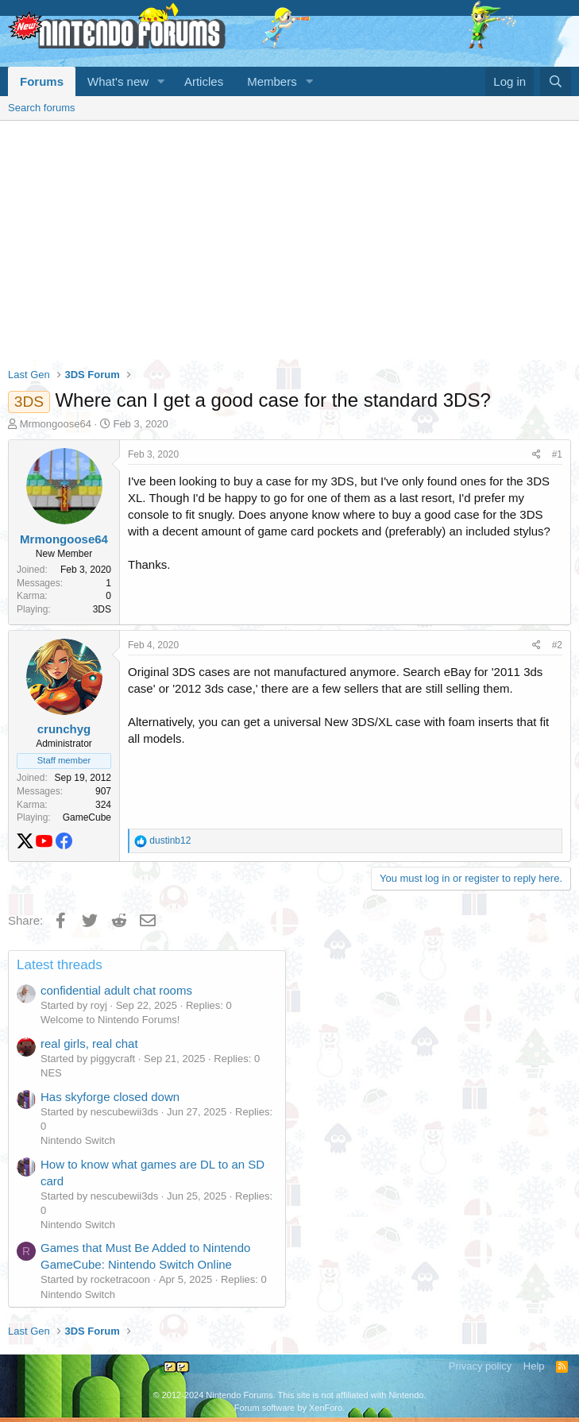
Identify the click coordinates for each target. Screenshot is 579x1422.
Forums (42, 81)
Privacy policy (480, 1366)
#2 (557, 645)
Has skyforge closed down (110, 1096)
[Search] (555, 81)
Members (272, 81)
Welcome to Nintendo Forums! (110, 1020)
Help (534, 1366)
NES (51, 1073)
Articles (203, 81)
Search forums (41, 108)
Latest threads (59, 964)
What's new (118, 81)
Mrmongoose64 (55, 424)
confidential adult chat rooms (116, 990)
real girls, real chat (89, 1043)
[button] (161, 81)
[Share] (536, 455)
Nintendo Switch (78, 1140)
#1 (557, 454)
